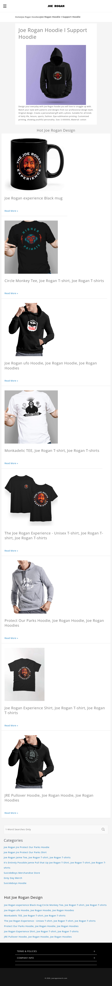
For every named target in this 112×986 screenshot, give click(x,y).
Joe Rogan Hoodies (30, 17)
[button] (5, 6)
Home (18, 17)
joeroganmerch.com (59, 978)
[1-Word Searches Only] (51, 829)
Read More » (11, 210)
